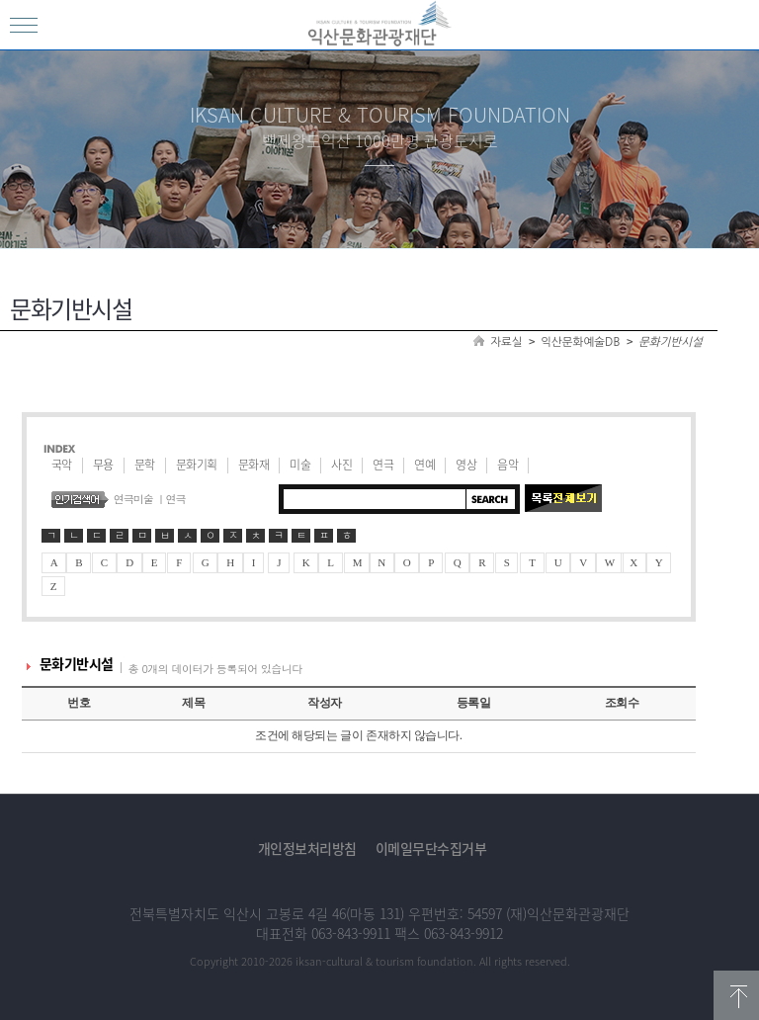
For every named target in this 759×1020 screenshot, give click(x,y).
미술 (300, 464)
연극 (383, 464)
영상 (466, 464)
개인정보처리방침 (307, 848)
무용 (103, 464)
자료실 (506, 342)
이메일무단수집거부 (431, 848)
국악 (61, 464)
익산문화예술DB (580, 342)
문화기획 (196, 464)
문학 (144, 464)
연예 (424, 464)
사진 (341, 464)
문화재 (254, 464)
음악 (507, 464)
